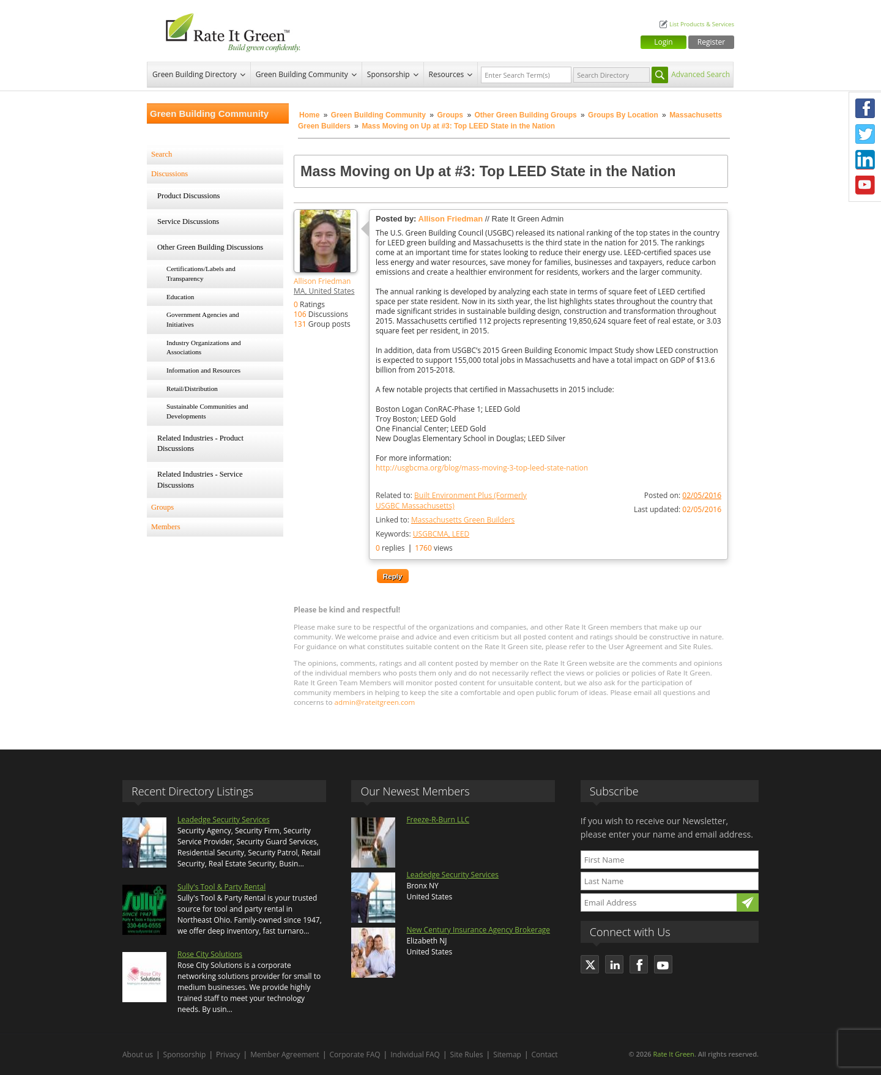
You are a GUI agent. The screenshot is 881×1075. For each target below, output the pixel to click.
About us (137, 1054)
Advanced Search (700, 74)
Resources (446, 74)
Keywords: (422, 534)
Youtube (865, 185)
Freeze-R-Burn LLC (437, 819)
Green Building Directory (194, 74)
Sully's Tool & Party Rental (221, 887)
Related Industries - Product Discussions (200, 443)
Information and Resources (203, 370)
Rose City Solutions (209, 954)
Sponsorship (388, 74)
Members (165, 527)
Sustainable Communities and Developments (207, 411)
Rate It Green (673, 1053)
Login (663, 42)
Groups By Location (623, 115)
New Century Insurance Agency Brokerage (478, 929)
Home (309, 115)
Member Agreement (284, 1054)
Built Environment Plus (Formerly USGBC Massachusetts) (451, 500)
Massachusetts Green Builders (463, 520)
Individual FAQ (415, 1054)
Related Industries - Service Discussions (200, 479)
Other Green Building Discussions (210, 247)
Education (180, 296)
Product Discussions (188, 196)
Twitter (865, 134)
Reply (393, 576)
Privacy (228, 1054)
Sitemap (507, 1054)
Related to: (451, 500)
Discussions (169, 173)
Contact (545, 1054)
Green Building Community (302, 74)
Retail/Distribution (192, 388)
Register (711, 42)
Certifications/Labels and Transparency (201, 273)
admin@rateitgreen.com (375, 702)
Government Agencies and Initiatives (202, 319)
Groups (450, 115)
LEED (460, 534)
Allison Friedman (322, 281)
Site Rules (466, 1054)
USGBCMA (430, 534)
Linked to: (445, 520)
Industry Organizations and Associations (203, 347)
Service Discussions (188, 221)
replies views (414, 548)
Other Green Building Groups (526, 115)
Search (161, 154)
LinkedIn (865, 159)
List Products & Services (701, 24)
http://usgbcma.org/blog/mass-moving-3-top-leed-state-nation (482, 468)
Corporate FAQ (355, 1054)
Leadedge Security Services (223, 819)
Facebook (865, 108)
